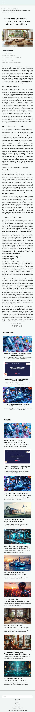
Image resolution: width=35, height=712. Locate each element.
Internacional (17, 702)
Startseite (3, 8)
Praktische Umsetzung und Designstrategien (11, 62)
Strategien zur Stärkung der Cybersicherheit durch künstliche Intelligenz (15, 680)
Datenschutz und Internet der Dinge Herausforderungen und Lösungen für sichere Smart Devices (16, 548)
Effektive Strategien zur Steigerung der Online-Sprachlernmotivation (17, 380)
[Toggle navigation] (3, 2)
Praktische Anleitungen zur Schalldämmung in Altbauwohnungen (16, 626)
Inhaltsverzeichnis (8, 50)
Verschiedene (18, 706)
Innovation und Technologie (8, 60)
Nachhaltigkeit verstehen (7, 52)
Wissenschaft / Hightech (13, 8)
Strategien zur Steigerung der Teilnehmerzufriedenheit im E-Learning (17, 653)
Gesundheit (17, 700)
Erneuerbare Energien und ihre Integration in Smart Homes (14, 520)
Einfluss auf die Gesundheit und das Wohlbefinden (12, 57)
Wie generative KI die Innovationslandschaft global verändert (17, 600)
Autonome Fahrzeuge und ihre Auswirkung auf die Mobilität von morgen (15, 574)
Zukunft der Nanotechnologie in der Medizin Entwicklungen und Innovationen (17, 405)
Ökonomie (17, 704)
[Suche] (17, 696)
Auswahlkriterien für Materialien (9, 55)
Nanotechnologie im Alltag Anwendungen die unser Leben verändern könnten (17, 354)
